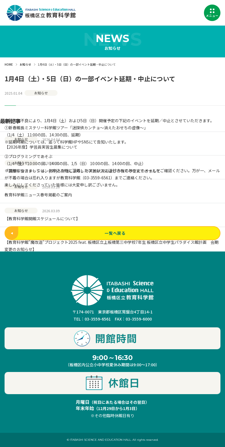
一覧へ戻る (65, 233)
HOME (9, 64)
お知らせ (25, 64)
